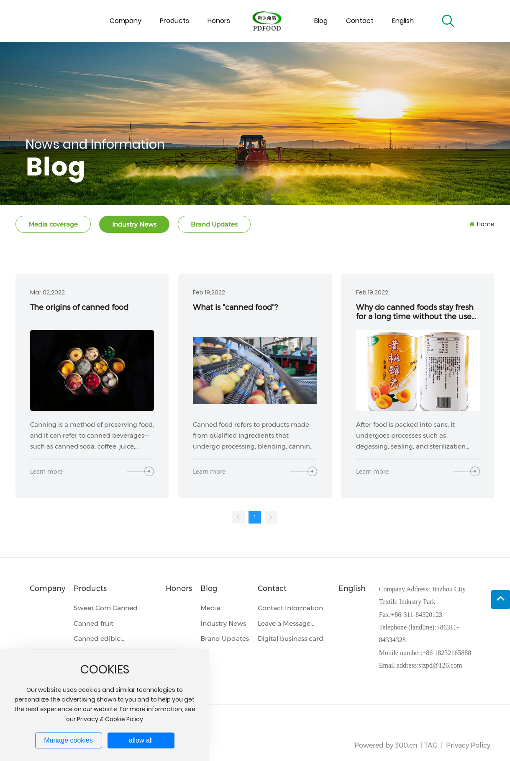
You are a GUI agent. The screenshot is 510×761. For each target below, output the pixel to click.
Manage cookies (68, 740)
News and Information (95, 144)
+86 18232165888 (446, 652)
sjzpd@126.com (440, 665)
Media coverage (53, 224)
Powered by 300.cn (386, 745)
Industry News (134, 224)
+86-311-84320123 (416, 614)
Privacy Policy (468, 745)
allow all (141, 740)
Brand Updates (214, 224)
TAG (431, 745)
